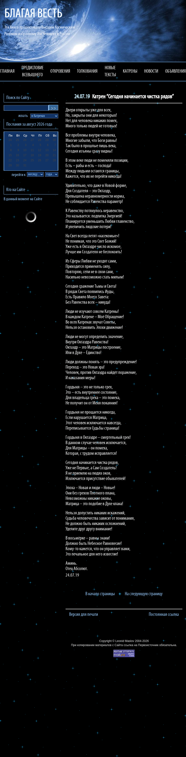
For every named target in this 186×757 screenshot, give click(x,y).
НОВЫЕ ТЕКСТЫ (110, 71)
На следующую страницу (144, 594)
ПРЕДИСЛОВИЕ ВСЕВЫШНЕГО (33, 71)
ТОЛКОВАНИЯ (87, 71)
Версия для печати (83, 614)
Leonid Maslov (124, 641)
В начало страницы (100, 594)
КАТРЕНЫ (130, 71)
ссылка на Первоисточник (141, 645)
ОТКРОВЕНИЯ (60, 71)
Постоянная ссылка (164, 614)
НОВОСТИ (151, 71)
